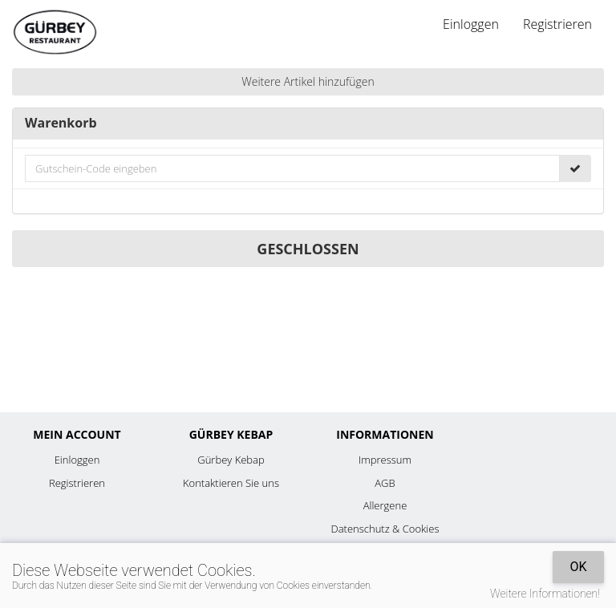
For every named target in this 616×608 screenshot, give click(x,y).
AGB (385, 483)
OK (577, 566)
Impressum (385, 459)
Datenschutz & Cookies (385, 528)
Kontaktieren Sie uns (231, 483)
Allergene (385, 505)
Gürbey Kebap (230, 459)
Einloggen (471, 24)
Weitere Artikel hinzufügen (308, 81)
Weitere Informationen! (545, 593)
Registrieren (557, 24)
